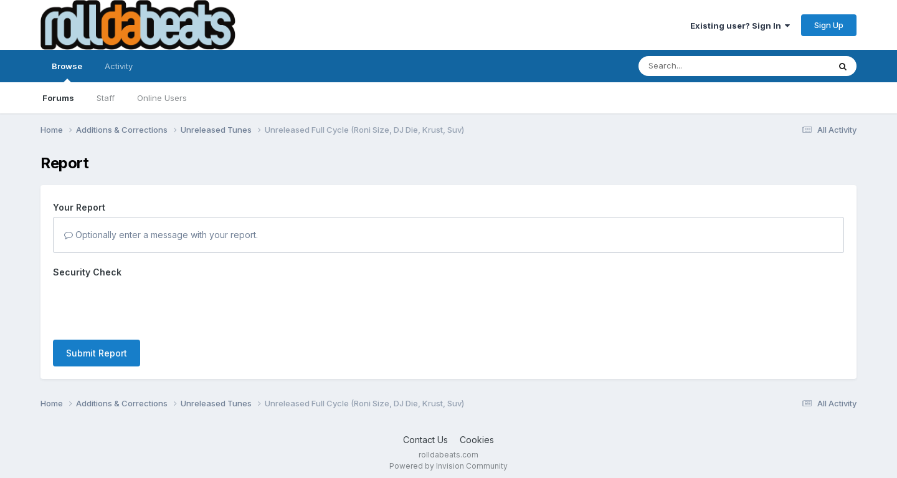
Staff (106, 98)
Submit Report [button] (96, 353)
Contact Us (425, 439)
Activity (119, 66)
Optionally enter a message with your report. (161, 234)
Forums (58, 98)
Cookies (477, 439)
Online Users (162, 98)
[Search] (699, 66)
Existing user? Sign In (740, 26)
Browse (67, 71)
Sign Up (828, 25)
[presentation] (147, 306)
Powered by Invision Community (448, 466)
